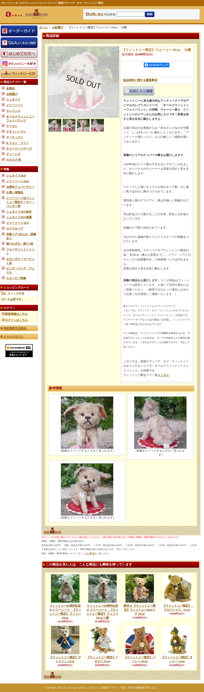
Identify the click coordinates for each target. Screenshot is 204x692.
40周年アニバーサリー (20, 187)
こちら (164, 375)
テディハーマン (16, 131)
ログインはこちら (16, 320)
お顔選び (12, 94)
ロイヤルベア (14, 228)
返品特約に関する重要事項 (140, 80)
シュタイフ (13, 99)
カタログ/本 (13, 159)
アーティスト (14, 137)
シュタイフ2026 (16, 175)
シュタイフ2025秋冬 (19, 211)
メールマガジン (13, 336)
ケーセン (12, 126)
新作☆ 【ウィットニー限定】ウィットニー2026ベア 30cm (140, 609)
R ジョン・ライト (17, 143)
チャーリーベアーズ (19, 148)
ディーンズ (13, 154)
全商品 (10, 88)
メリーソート (14, 105)
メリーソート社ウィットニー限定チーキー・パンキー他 (20, 202)
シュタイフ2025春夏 (19, 217)
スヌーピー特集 (16, 278)
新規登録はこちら (16, 314)
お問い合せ (96, 14)
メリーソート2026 (17, 181)
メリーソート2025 (17, 223)
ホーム (43, 27)
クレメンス (13, 110)
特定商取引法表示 (15, 328)
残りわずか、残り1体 (19, 243)
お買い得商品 (14, 192)
